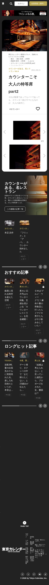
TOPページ (26, 536)
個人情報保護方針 (32, 543)
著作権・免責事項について (32, 550)
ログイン (21, 4)
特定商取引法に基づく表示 (32, 558)
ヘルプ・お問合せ (26, 542)
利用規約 (32, 537)
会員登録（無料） (38, 3)
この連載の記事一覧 (15, 209)
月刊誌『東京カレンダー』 (40, 540)
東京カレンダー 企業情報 (26, 560)
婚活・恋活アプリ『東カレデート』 (40, 545)
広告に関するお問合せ (26, 550)
